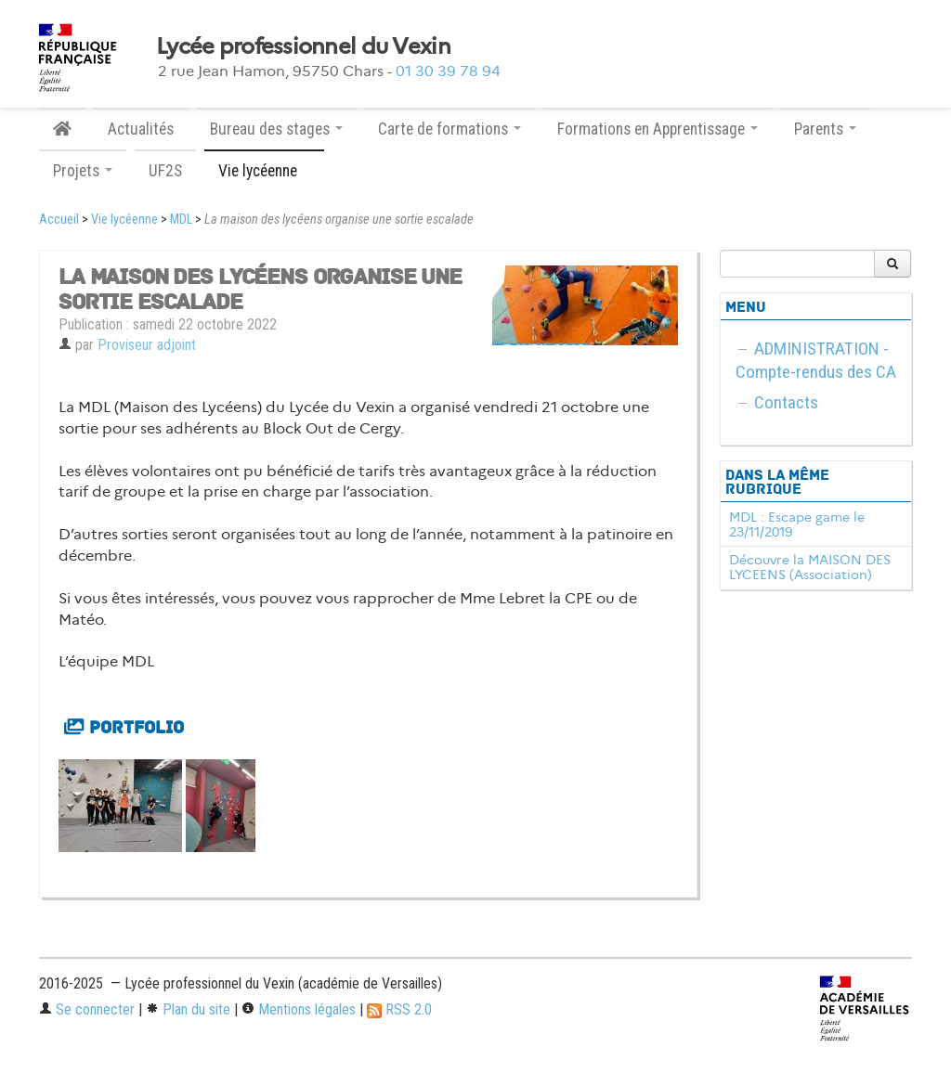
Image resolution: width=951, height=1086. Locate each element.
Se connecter (87, 1009)
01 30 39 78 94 (448, 71)
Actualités (141, 129)
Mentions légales (298, 1009)
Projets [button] (82, 171)
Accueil (59, 219)
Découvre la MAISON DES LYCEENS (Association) (810, 567)
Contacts (786, 402)
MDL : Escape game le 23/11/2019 (797, 524)
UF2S (165, 171)
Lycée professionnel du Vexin (303, 46)
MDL (181, 219)
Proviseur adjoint (147, 345)
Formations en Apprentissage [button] (657, 129)
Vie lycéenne (124, 219)
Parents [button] (825, 129)
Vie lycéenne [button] (264, 171)
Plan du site (188, 1009)
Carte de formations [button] (449, 129)
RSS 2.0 (399, 1009)
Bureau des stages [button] (276, 129)
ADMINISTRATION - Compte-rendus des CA (816, 360)
